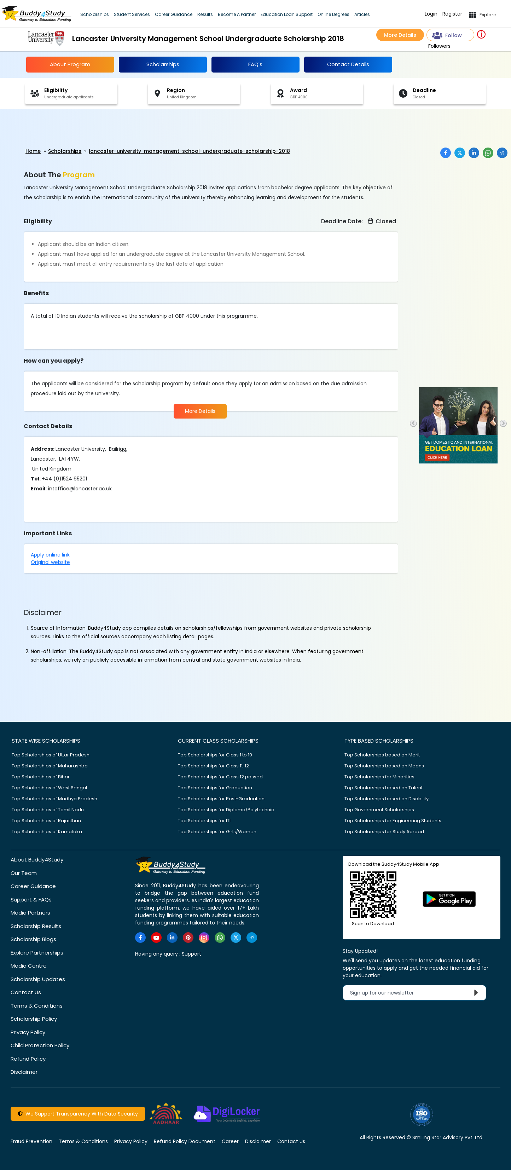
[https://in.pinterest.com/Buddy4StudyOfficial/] (188, 937)
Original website (50, 562)
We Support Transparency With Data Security (78, 1113)
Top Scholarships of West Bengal (49, 787)
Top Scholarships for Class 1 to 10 (215, 754)
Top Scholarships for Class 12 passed (220, 776)
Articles (362, 14)
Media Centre (29, 965)
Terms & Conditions (37, 1005)
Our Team (24, 873)
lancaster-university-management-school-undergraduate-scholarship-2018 (189, 151)
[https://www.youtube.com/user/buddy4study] (156, 937)
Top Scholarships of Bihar (41, 776)
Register (452, 14)
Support (191, 953)
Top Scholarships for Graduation (215, 787)
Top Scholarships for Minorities (379, 776)
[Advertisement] (55, 128)
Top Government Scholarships (379, 809)
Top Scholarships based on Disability (386, 798)
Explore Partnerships (37, 952)
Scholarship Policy (34, 1018)
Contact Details (348, 64)
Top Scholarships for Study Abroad (384, 831)
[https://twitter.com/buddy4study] (235, 937)
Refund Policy (28, 1058)
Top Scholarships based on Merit (382, 754)
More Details (400, 35)
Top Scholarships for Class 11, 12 (213, 765)
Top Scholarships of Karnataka (47, 831)
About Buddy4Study (37, 859)
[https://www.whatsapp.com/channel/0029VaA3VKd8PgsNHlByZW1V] (220, 937)
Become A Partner (237, 14)
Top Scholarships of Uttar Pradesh (50, 754)
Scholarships (94, 14)
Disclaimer (24, 1072)
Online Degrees (333, 14)
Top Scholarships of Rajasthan (46, 820)
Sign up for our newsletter (416, 992)
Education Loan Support (287, 14)
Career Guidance (173, 14)
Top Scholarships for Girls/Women (217, 831)
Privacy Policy (28, 1032)
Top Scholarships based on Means (384, 765)
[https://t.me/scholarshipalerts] (251, 937)
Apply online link (50, 554)
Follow (447, 35)
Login (431, 14)
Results (205, 14)
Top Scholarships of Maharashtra (50, 765)
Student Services (132, 14)
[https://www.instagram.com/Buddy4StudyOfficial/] (204, 937)
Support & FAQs (31, 899)
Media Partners (30, 912)
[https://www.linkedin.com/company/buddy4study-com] (172, 937)
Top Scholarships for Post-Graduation (221, 798)
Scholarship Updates (38, 979)
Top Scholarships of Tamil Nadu (48, 809)
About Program (70, 64)
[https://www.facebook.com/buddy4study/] (140, 937)
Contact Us (26, 992)
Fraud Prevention (31, 1141)
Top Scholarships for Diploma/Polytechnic (226, 809)
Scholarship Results (36, 926)
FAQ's (255, 64)
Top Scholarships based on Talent (383, 787)
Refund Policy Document (184, 1141)
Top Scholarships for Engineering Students (392, 820)
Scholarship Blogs (33, 939)
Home (33, 151)
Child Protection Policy (40, 1045)
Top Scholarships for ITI (204, 820)
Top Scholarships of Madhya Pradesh (54, 798)
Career (230, 1141)
